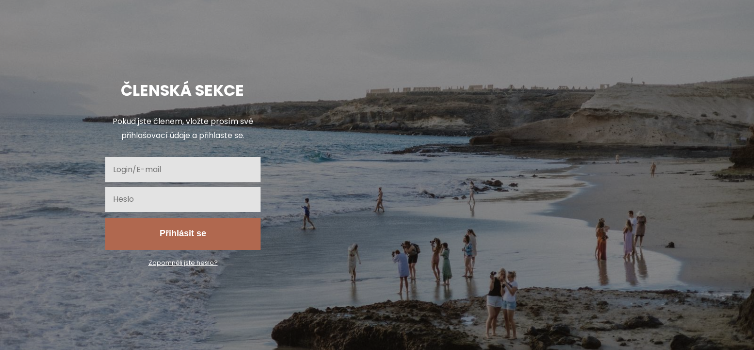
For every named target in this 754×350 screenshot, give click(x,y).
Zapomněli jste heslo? (183, 262)
